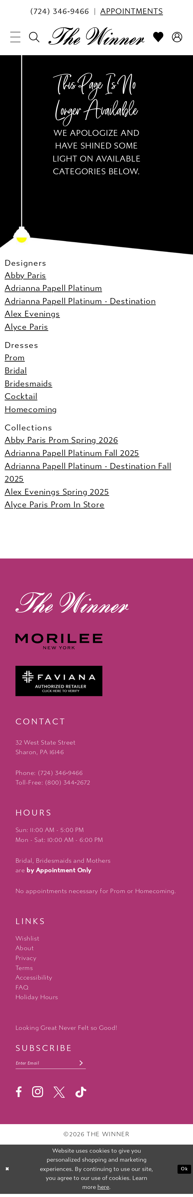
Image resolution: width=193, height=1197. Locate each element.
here (103, 1190)
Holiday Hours (36, 997)
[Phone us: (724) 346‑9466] (59, 11)
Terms (24, 968)
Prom (15, 358)
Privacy (26, 958)
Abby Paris (25, 275)
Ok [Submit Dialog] (182, 1171)
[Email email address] (60, 1064)
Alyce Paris (26, 327)
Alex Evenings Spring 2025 (57, 492)
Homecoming (31, 409)
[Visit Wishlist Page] (158, 37)
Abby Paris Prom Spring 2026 (61, 440)
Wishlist (27, 938)
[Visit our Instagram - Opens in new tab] (37, 1094)
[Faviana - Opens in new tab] (96, 681)
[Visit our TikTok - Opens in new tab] (80, 1095)
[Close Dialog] (8, 1172)
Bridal (16, 371)
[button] (15, 37)
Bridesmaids (28, 384)
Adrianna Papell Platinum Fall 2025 (72, 453)
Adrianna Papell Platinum (53, 288)
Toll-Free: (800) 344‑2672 (52, 782)
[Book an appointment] (132, 11)
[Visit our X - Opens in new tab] (59, 1095)
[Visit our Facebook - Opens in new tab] (18, 1095)
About (24, 948)
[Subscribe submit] (99, 1064)
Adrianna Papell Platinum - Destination (80, 301)
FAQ (22, 987)
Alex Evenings (32, 314)
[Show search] (34, 37)
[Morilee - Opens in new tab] (96, 641)
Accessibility (34, 977)
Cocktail (21, 396)
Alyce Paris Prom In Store (55, 505)
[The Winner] (96, 36)
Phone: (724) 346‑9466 (49, 772)
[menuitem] (59, 11)
